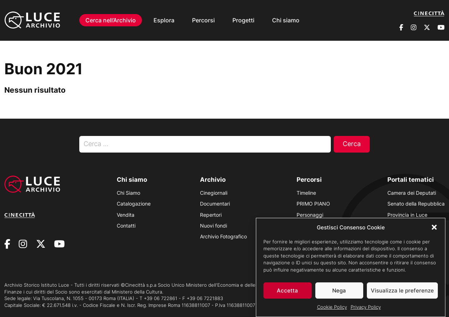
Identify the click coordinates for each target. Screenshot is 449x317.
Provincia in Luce (407, 215)
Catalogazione (134, 204)
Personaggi (310, 215)
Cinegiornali (213, 193)
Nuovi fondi (213, 226)
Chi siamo (285, 20)
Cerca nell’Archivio (110, 20)
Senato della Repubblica (416, 204)
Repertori (211, 215)
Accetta (287, 293)
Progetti (243, 20)
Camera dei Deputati (411, 193)
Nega (339, 293)
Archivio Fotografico (223, 236)
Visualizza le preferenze (402, 293)
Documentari (215, 204)
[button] (434, 230)
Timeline (306, 193)
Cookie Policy (332, 310)
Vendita (125, 215)
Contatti (126, 226)
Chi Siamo (128, 193)
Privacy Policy (366, 310)
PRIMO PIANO (313, 204)
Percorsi (203, 20)
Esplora (164, 20)
